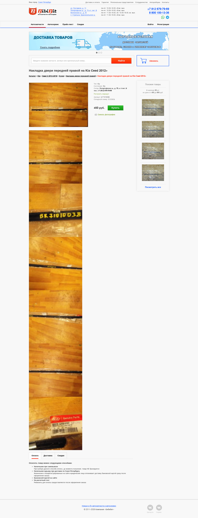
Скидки (80, 24)
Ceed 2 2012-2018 (49, 76)
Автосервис (53, 24)
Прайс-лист (68, 24)
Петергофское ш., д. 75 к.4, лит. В (84, 10)
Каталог (32, 76)
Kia (39, 76)
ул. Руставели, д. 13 (78, 8)
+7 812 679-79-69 (158, 8)
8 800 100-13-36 (159, 12)
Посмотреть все (153, 187)
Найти (121, 60)
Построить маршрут (101, 94)
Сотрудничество (141, 2)
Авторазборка (155, 2)
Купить (115, 107)
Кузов (61, 76)
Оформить (154, 61)
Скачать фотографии (106, 114)
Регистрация (163, 24)
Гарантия (105, 2)
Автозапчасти (37, 24)
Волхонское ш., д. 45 (79, 13)
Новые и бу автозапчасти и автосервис (99, 506)
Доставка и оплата (92, 2)
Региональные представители (121, 2)
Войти (150, 24)
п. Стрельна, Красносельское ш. (83, 15)
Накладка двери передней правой (81, 76)
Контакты (165, 2)
